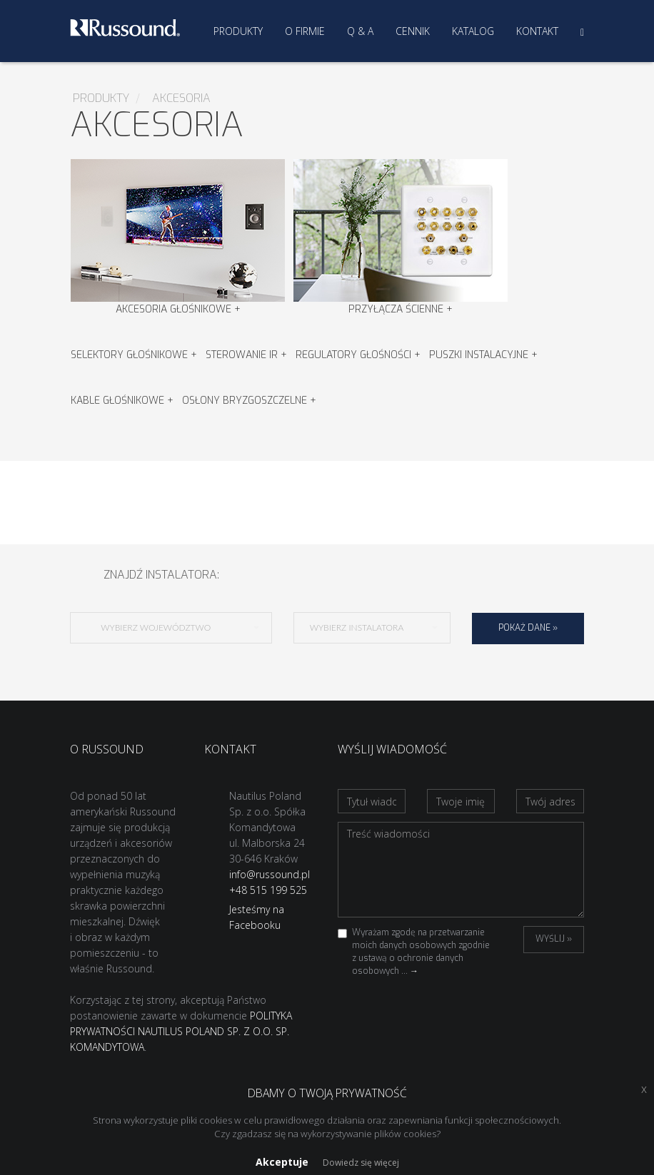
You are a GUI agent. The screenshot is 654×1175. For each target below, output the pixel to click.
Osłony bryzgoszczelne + (249, 400)
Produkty (238, 31)
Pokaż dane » (528, 628)
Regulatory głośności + (358, 355)
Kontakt (537, 31)
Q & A (360, 31)
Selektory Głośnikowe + (134, 355)
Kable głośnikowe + (122, 400)
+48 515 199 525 (268, 890)
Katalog (473, 31)
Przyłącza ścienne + (400, 237)
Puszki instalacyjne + (483, 355)
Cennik (413, 31)
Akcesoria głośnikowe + (178, 237)
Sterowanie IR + (246, 355)
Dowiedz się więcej (361, 1162)
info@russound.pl (269, 874)
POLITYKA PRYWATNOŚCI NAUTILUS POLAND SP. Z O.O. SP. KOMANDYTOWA (181, 1031)
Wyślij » (553, 939)
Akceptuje (282, 1162)
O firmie (305, 31)
